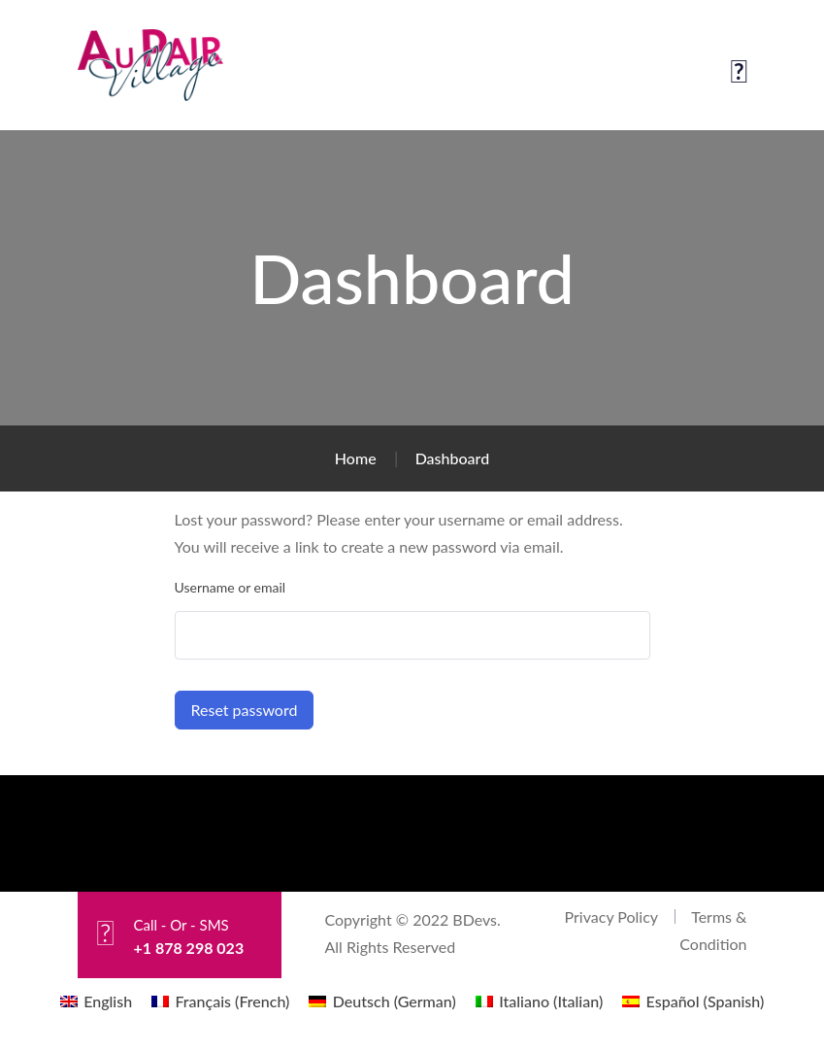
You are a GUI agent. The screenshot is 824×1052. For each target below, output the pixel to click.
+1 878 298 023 (188, 947)
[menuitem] (96, 1001)
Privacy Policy (612, 916)
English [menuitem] (107, 1001)
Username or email (230, 587)
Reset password (244, 709)
